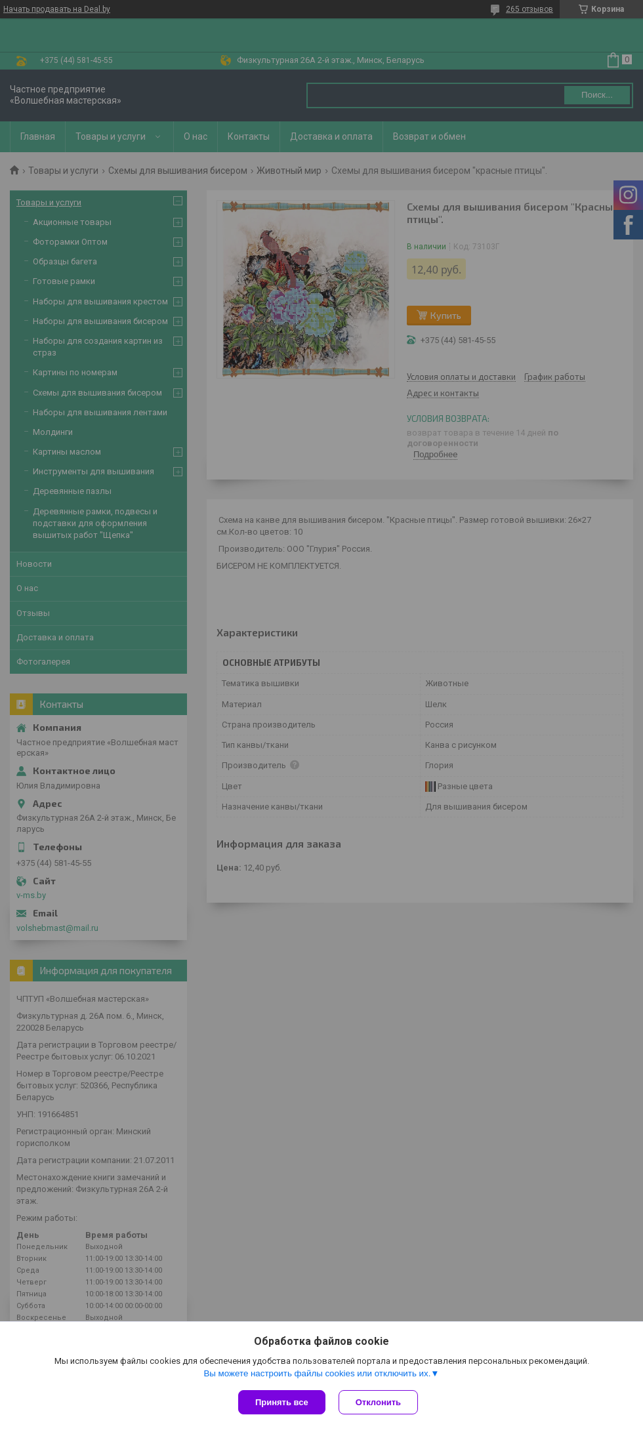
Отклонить (378, 1402)
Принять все (281, 1402)
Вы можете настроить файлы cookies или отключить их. (316, 1373)
